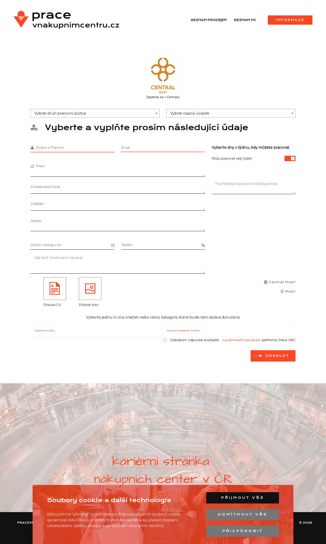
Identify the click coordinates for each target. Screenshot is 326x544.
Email (125, 148)
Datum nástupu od (72, 245)
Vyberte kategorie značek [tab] (183, 330)
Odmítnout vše (242, 514)
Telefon (163, 245)
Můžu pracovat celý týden (253, 158)
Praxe (38, 166)
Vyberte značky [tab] (44, 330)
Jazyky (36, 221)
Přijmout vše (242, 498)
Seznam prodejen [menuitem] (209, 20)
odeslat (277, 356)
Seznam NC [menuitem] (245, 20)
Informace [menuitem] (290, 20)
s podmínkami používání (241, 340)
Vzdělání (37, 204)
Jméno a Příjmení (47, 148)
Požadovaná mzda (45, 187)
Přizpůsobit (242, 531)
